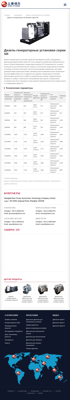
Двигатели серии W (59, 326)
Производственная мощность (11, 327)
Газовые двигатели (32, 348)
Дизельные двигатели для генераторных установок (34, 321)
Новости (7, 343)
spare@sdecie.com (15, 224)
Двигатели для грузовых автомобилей (33, 344)
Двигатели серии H (58, 323)
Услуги (58, 391)
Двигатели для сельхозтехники (35, 337)
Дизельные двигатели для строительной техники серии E (58, 299)
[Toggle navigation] (65, 5)
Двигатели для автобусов (34, 340)
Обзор (40, 393)
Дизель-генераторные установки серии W (11, 298)
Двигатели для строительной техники (35, 332)
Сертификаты (9, 340)
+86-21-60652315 (17, 211)
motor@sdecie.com (47, 224)
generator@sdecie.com (17, 213)
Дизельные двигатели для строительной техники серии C (27, 299)
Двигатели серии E (58, 319)
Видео (56, 315)
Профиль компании (11, 319)
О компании (11, 315)
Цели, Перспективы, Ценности (11, 336)
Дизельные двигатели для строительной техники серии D (43, 299)
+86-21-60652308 (49, 222)
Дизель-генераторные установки (38, 15)
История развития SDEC (12, 323)
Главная (7, 15)
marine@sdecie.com (47, 213)
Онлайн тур (47, 391)
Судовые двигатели (32, 325)
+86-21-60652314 (17, 222)
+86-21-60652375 (49, 211)
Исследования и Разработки (14, 331)
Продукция (18, 15)
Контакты (31, 393)
